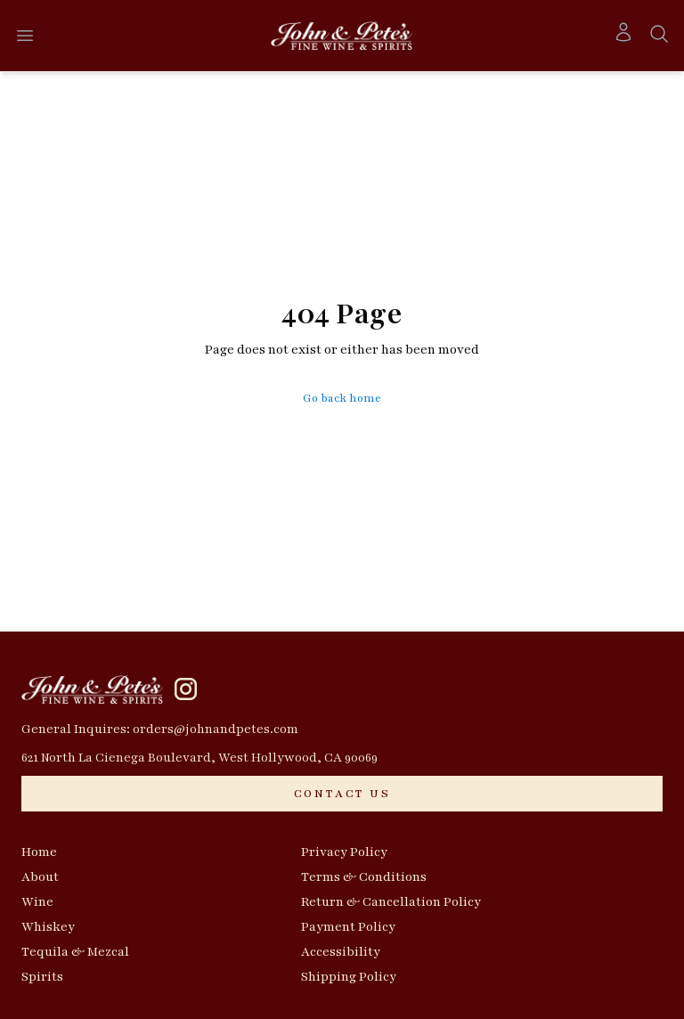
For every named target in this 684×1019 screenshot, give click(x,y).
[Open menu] (25, 35)
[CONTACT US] (342, 793)
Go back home (342, 398)
